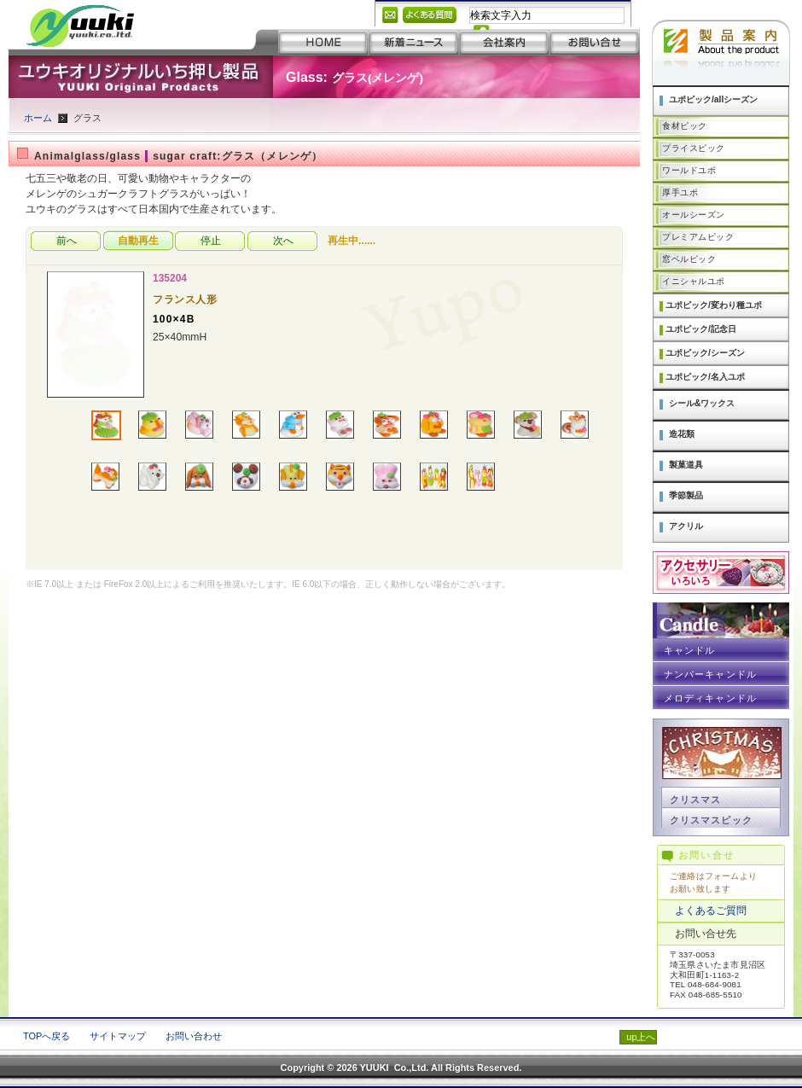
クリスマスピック (711, 820)
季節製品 (686, 495)
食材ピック (684, 126)
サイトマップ (118, 1036)
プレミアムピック (698, 236)
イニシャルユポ (693, 281)
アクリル (686, 526)
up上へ (640, 1037)
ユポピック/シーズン (705, 353)
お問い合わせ (194, 1036)
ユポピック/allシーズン (713, 99)
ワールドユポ (689, 170)
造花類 (681, 434)
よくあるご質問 (711, 910)
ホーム (38, 118)
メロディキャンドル (710, 698)
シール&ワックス (702, 403)
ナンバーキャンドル (710, 674)
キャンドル (689, 650)
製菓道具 (686, 464)
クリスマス (695, 799)
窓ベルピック (689, 259)
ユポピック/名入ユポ (705, 376)
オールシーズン (693, 214)
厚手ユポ (680, 192)
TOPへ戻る (46, 1036)
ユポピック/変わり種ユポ (713, 305)
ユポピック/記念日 (700, 329)
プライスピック (693, 148)
